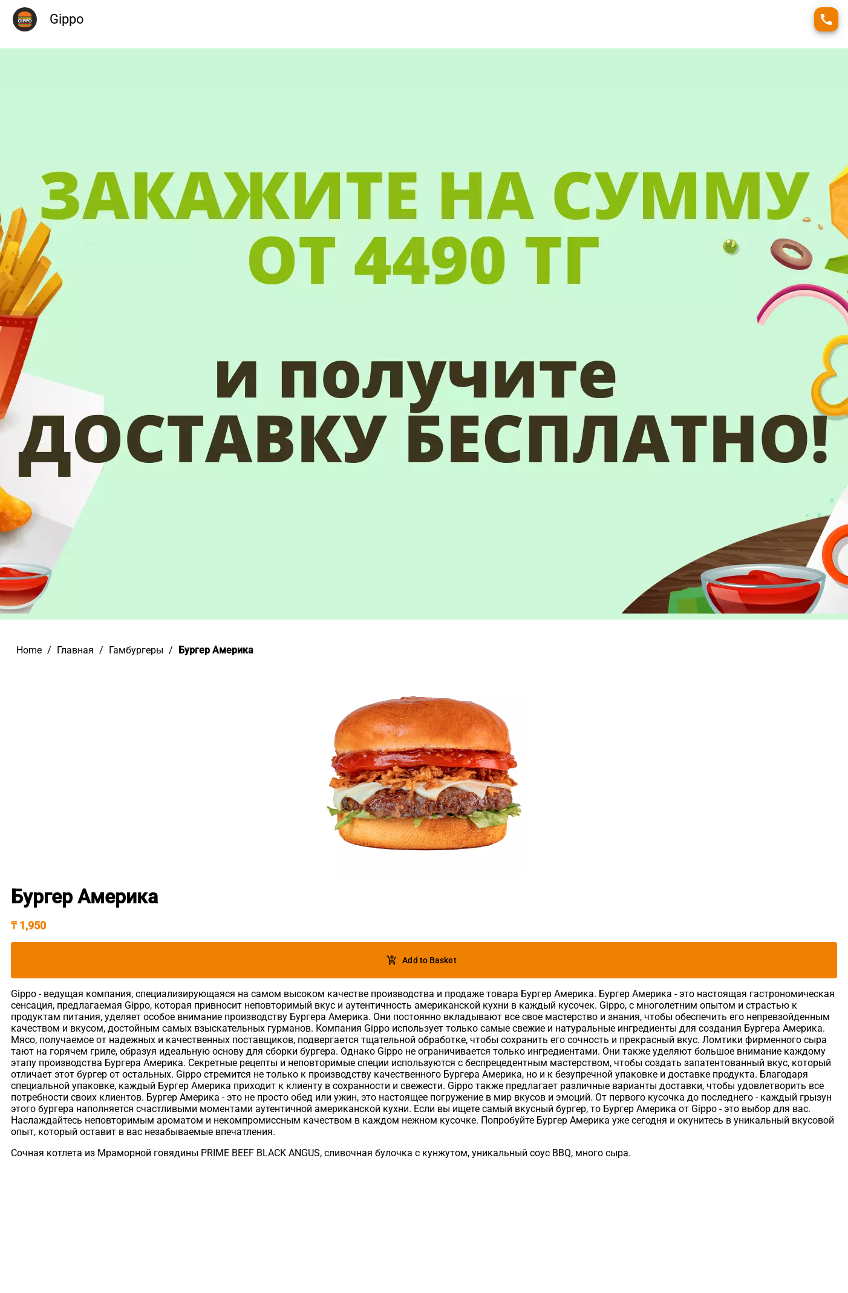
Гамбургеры (136, 650)
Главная (75, 650)
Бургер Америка (215, 650)
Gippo (67, 19)
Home (29, 650)
